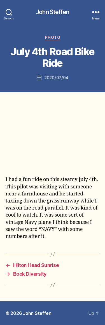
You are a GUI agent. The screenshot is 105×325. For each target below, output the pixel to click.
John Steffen (52, 12)
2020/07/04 (56, 77)
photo (52, 37)
